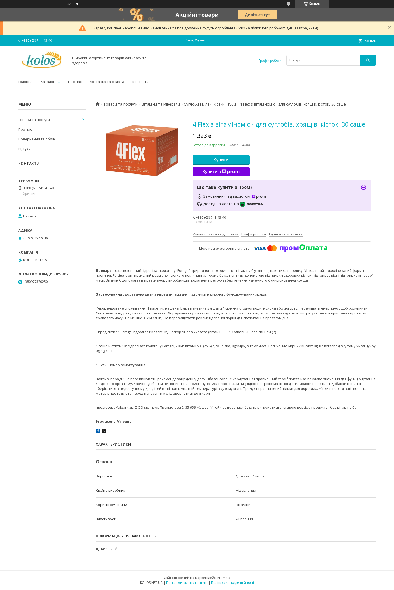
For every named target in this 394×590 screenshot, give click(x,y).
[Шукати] (368, 60)
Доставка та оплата (107, 81)
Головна (25, 81)
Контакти (140, 81)
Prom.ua (223, 577)
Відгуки (24, 148)
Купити (221, 160)
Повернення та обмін (36, 139)
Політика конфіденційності (232, 582)
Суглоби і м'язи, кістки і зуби (210, 104)
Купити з (220, 171)
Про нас (75, 81)
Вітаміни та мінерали (160, 104)
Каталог (47, 81)
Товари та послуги (120, 104)
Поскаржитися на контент (187, 582)
